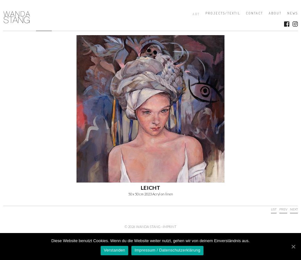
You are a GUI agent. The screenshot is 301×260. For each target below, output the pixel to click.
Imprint (170, 227)
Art (196, 14)
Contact (254, 13)
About (275, 13)
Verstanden (114, 250)
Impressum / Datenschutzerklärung (167, 250)
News (292, 13)
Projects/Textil (222, 13)
